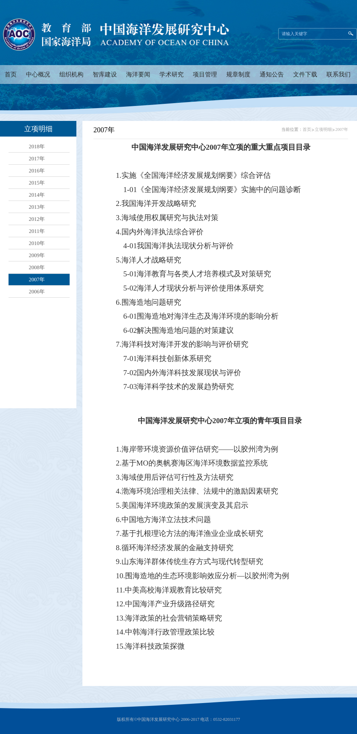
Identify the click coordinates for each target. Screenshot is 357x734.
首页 (307, 129)
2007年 (341, 129)
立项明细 (323, 129)
